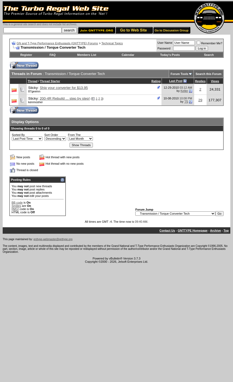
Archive (215, 230)
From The (74, 134)
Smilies (16, 205)
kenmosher (35, 102)
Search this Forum (208, 73)
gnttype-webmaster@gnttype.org (53, 239)
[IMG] (15, 209)
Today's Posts (170, 54)
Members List (86, 54)
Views (215, 81)
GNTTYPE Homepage (192, 230)
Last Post (176, 80)
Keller (184, 90)
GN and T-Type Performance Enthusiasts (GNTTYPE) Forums (57, 43)
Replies (200, 81)
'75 (186, 101)
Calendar (128, 54)
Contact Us (167, 230)
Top (226, 230)
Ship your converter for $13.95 (64, 88)
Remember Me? (209, 43)
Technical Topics (112, 43)
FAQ (52, 54)
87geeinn (34, 91)
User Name (165, 42)
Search (209, 54)
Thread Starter (50, 81)
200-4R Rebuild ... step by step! (65, 98)
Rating (156, 81)
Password (164, 48)
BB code (17, 202)
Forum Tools (179, 73)
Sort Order (51, 134)
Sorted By (18, 134)
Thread (33, 81)
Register (26, 54)
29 (200, 100)
